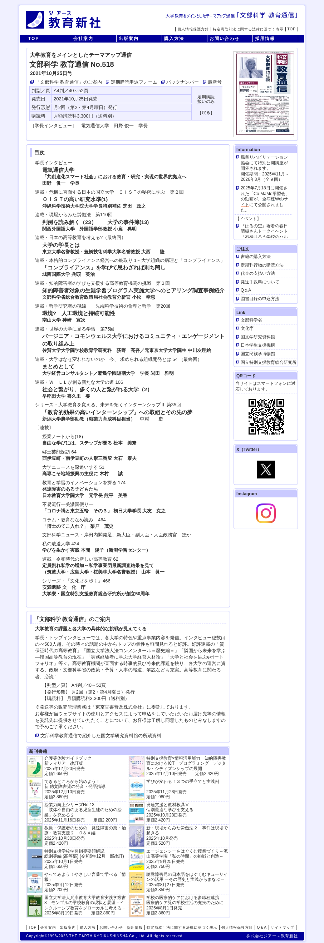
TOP (292, 29)
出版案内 (129, 38)
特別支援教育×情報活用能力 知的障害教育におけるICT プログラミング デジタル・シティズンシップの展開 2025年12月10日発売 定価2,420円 (186, 766)
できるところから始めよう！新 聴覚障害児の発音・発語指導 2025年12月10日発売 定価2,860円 (74, 789)
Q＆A (261, 927)
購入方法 (174, 38)
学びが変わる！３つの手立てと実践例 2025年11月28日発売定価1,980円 (182, 789)
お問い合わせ (225, 38)
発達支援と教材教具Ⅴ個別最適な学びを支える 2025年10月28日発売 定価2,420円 (169, 812)
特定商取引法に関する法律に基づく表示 (248, 29)
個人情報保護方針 (193, 29)
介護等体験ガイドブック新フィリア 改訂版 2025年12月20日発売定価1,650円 (68, 766)
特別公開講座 (271, 162)
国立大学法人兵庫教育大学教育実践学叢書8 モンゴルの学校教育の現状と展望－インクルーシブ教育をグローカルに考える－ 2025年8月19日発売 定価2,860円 (85, 905)
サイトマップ (282, 927)
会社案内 (83, 38)
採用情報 (265, 38)
